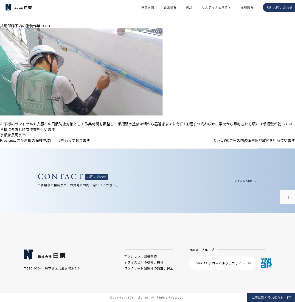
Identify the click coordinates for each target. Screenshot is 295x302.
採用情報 (247, 11)
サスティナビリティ (216, 11)
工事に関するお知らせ (271, 297)
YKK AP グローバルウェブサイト (223, 263)
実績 (189, 11)
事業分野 (148, 11)
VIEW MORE (244, 181)
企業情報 (170, 11)
